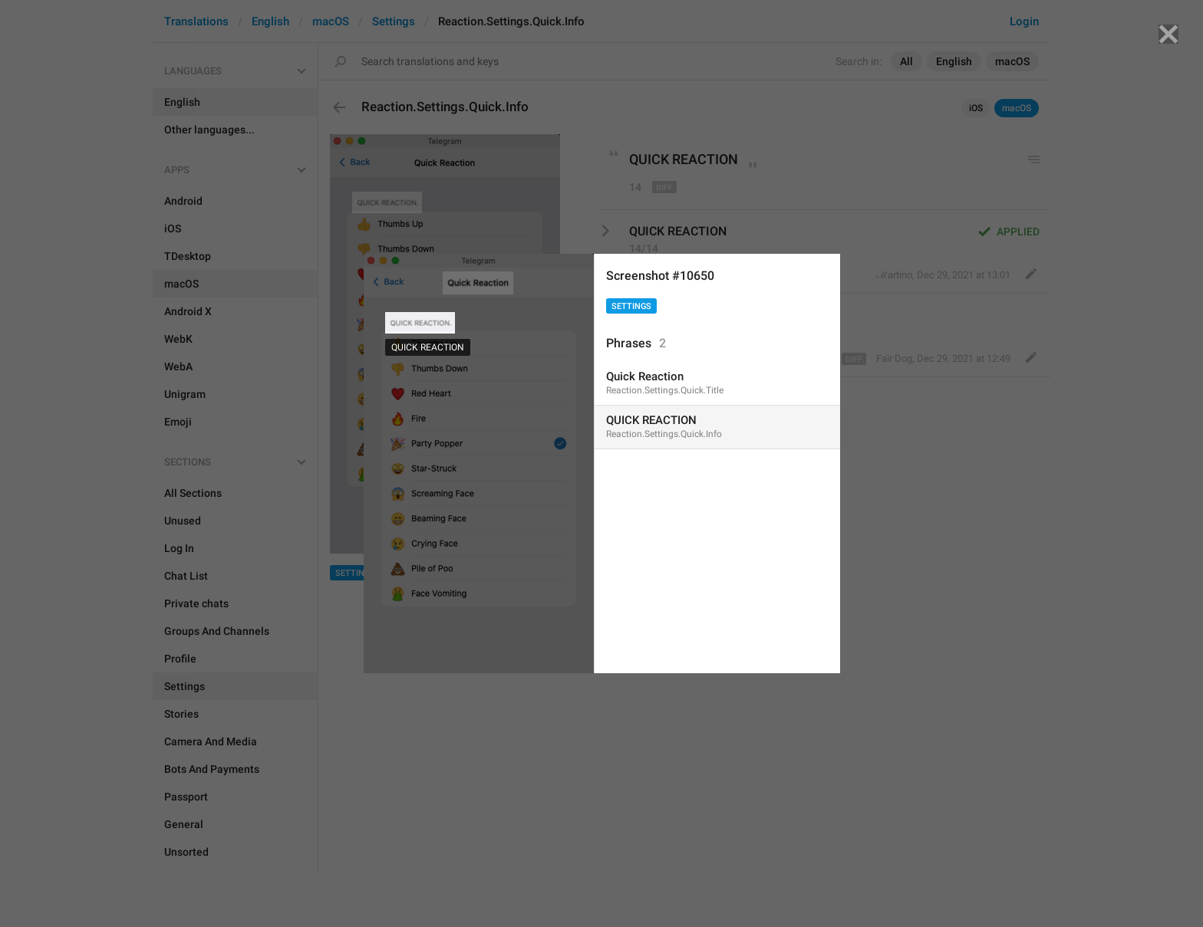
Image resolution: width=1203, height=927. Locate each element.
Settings (631, 306)
